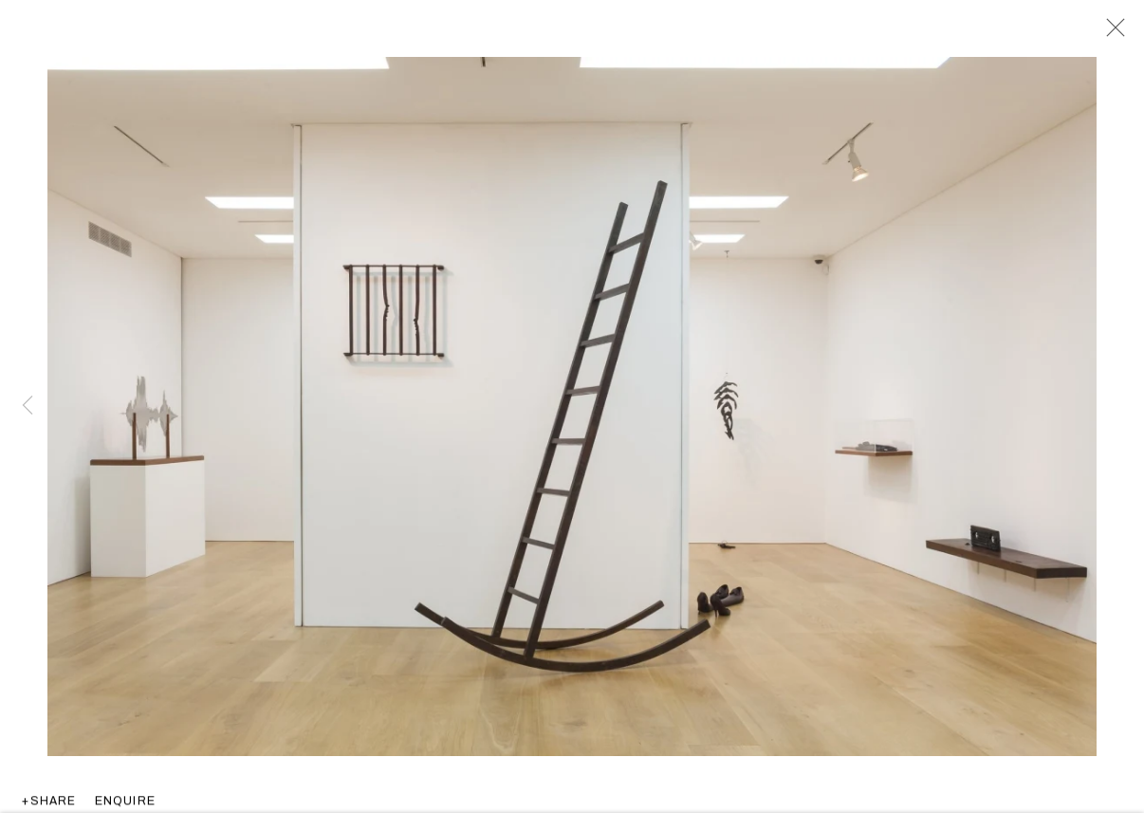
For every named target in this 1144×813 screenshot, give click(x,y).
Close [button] (1111, 33)
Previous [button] (27, 407)
